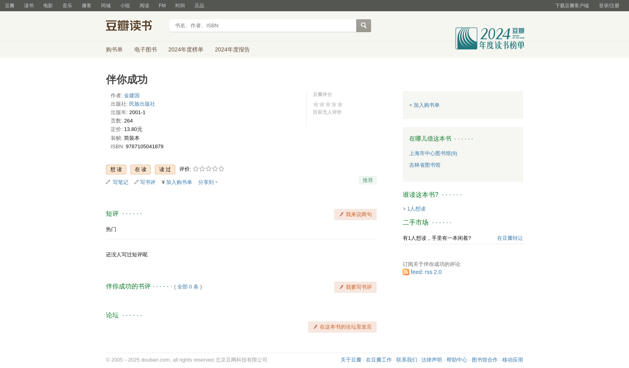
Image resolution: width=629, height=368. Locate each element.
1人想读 (416, 209)
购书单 (114, 49)
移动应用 (512, 360)
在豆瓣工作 (379, 360)
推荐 (368, 180)
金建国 (132, 95)
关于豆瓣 (351, 360)
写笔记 (120, 182)
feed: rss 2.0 (426, 272)
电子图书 (145, 49)
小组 (125, 5)
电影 (48, 5)
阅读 (144, 5)
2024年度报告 (232, 49)
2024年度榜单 (185, 49)
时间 (180, 5)
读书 (29, 5)
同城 (106, 5)
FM (162, 5)
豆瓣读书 (135, 26)
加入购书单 (179, 182)
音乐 (67, 5)
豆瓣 (9, 5)
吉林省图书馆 (424, 165)
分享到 (206, 182)
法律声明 (431, 360)
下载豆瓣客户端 (572, 5)
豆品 (199, 5)
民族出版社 (142, 104)
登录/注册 (609, 5)
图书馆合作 (485, 360)
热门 (111, 229)
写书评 (148, 182)
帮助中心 (456, 360)
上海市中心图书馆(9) (433, 153)
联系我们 (406, 360)
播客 (86, 5)
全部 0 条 (188, 287)
